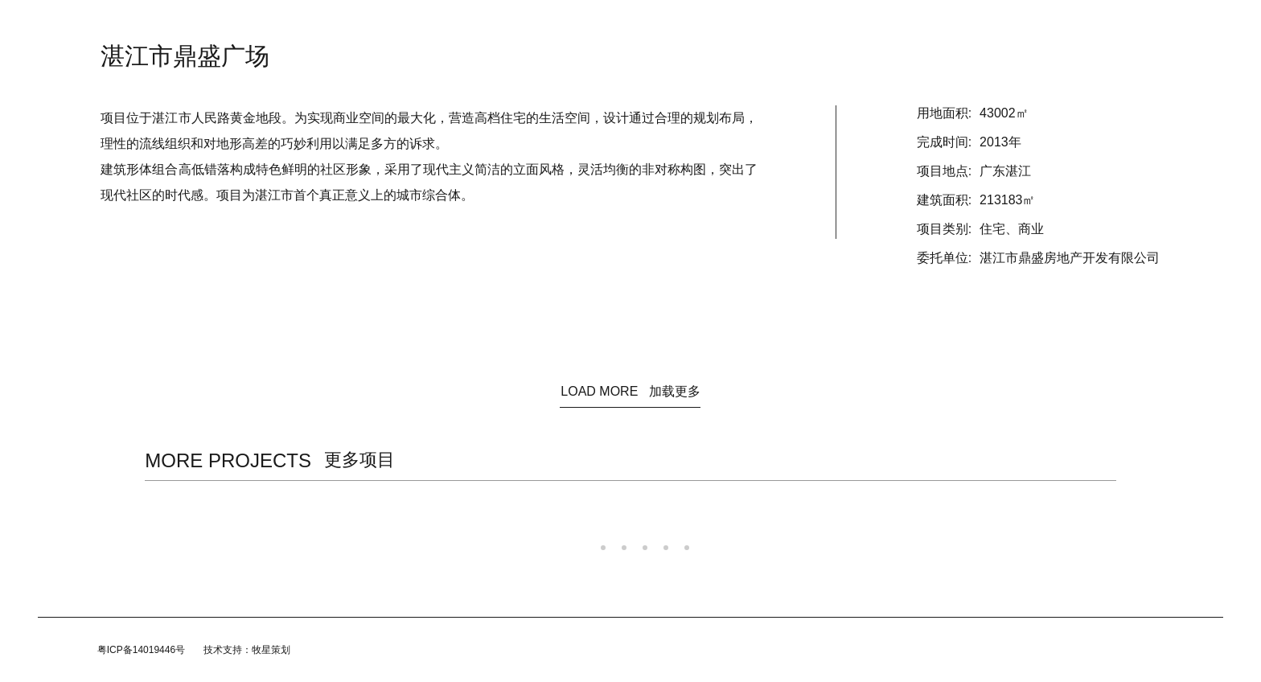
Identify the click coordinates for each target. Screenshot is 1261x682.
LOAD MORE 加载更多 (630, 391)
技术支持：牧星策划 (246, 649)
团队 (697, 24)
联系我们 (813, 24)
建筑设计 (578, 24)
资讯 (481, 24)
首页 (438, 24)
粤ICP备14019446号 (141, 649)
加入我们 (750, 24)
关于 (525, 24)
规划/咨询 (642, 24)
